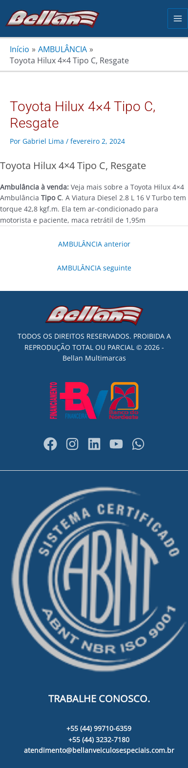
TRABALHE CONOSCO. (99, 698)
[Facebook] (50, 444)
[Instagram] (72, 444)
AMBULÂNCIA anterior (94, 244)
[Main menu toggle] (177, 18)
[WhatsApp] (138, 444)
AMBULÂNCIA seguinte (94, 267)
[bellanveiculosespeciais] (94, 444)
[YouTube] (116, 444)
